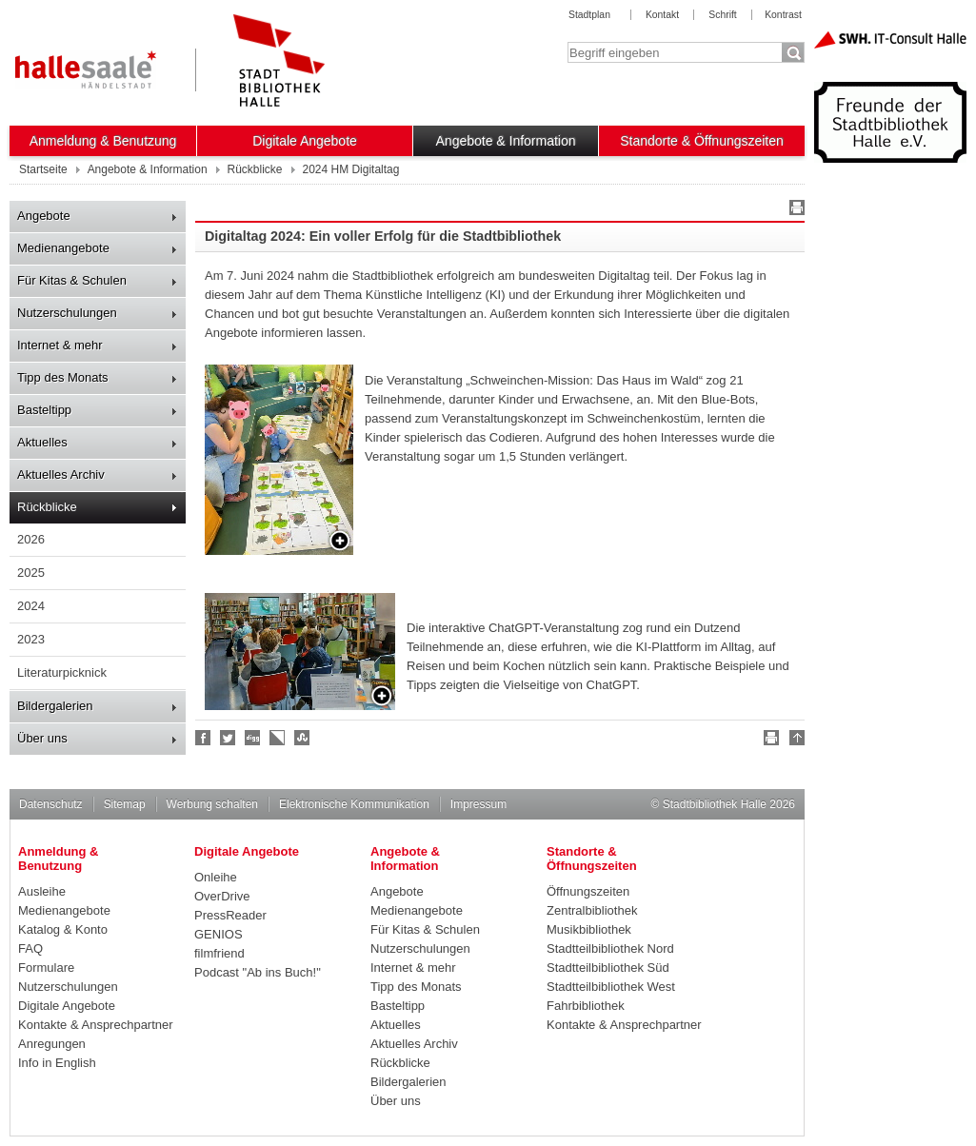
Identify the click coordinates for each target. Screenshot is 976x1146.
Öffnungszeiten (588, 891)
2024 (31, 606)
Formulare (46, 967)
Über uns (42, 738)
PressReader (230, 915)
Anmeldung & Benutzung (103, 140)
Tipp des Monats (63, 377)
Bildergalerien (55, 706)
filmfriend (219, 953)
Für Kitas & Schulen (72, 280)
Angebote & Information (506, 140)
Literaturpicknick (62, 672)
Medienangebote (63, 248)
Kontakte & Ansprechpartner (95, 1025)
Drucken (794, 210)
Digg (253, 737)
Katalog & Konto (63, 929)
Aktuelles (42, 442)
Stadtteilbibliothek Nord (610, 948)
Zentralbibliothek (592, 910)
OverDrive (222, 896)
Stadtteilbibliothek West (611, 986)
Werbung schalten (212, 804)
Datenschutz (51, 804)
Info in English (57, 1063)
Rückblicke (47, 507)
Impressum (478, 804)
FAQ (30, 948)
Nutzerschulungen (67, 313)
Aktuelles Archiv (61, 474)
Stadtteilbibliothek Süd (608, 967)
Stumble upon (302, 737)
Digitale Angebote (304, 140)
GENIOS (218, 934)
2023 (31, 639)
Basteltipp (44, 410)
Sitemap (125, 804)
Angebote (43, 215)
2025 (31, 572)
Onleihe (215, 877)
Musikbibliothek (589, 929)
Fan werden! (203, 737)
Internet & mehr (60, 345)
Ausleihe (42, 891)
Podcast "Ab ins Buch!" (257, 972)
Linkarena (278, 737)
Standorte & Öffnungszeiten (702, 140)
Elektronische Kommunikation (354, 804)
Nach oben (794, 740)
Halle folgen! (228, 737)
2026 (31, 539)
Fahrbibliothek (586, 1005)
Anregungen (52, 1044)
